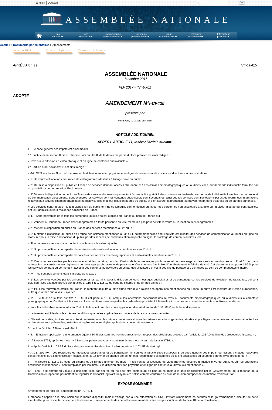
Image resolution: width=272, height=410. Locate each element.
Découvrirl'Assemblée (196, 35)
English (40, 2)
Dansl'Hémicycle (85, 35)
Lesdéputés (57, 35)
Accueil (5, 44)
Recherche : (198, 3)
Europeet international (168, 35)
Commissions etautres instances (113, 35)
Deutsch (53, 2)
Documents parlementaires (31, 44)
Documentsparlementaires (141, 35)
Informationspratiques (223, 35)
